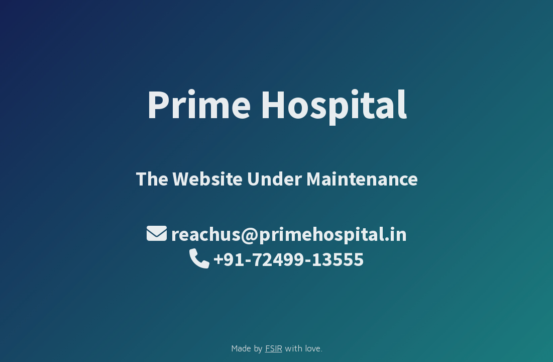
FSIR (273, 348)
